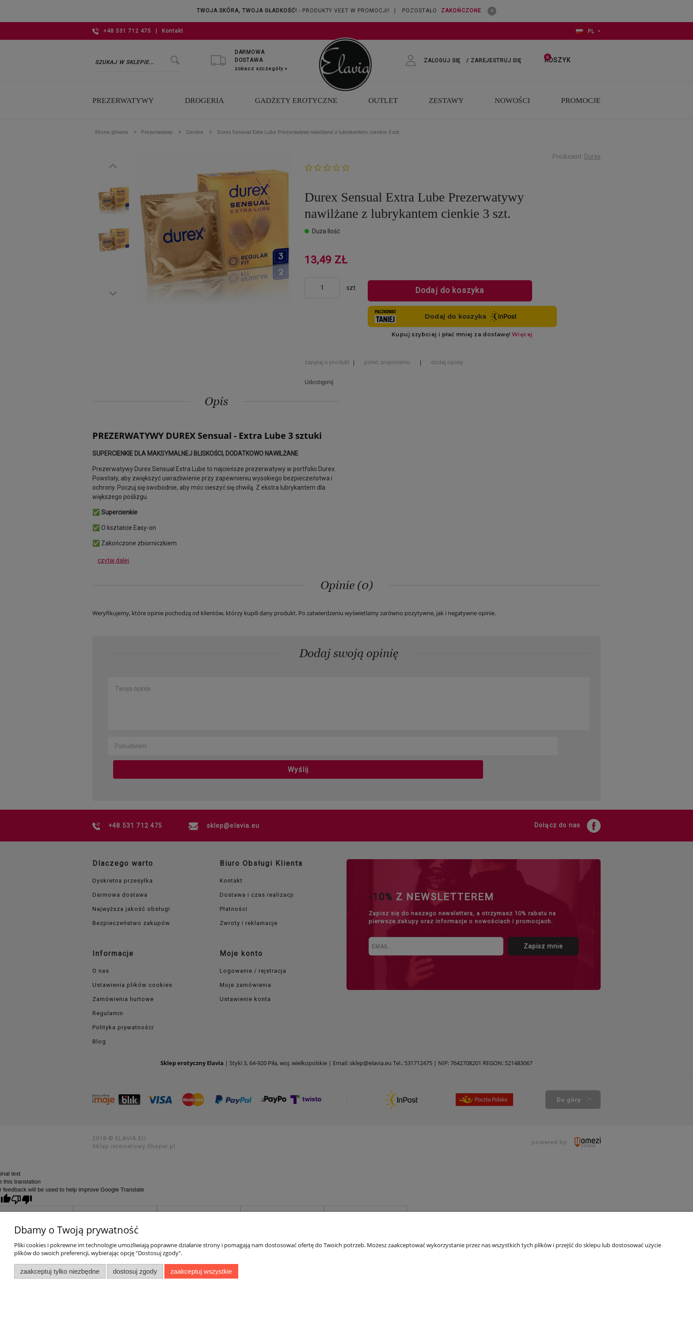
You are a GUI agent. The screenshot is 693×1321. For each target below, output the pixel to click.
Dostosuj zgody (135, 1271)
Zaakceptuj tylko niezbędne (59, 1271)
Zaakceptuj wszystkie (201, 1271)
